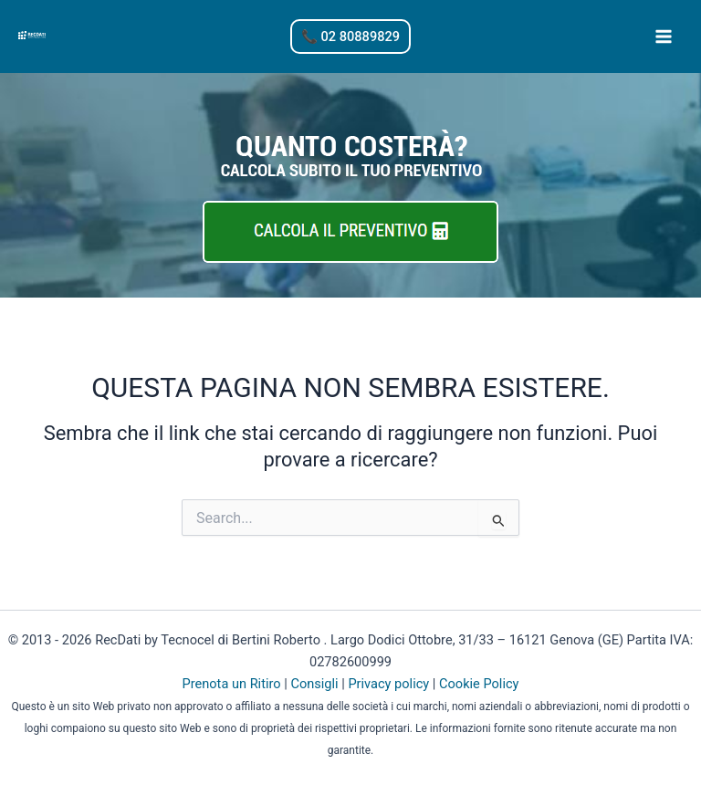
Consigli (314, 681)
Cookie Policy (478, 681)
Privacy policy (388, 681)
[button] (350, 37)
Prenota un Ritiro (232, 681)
